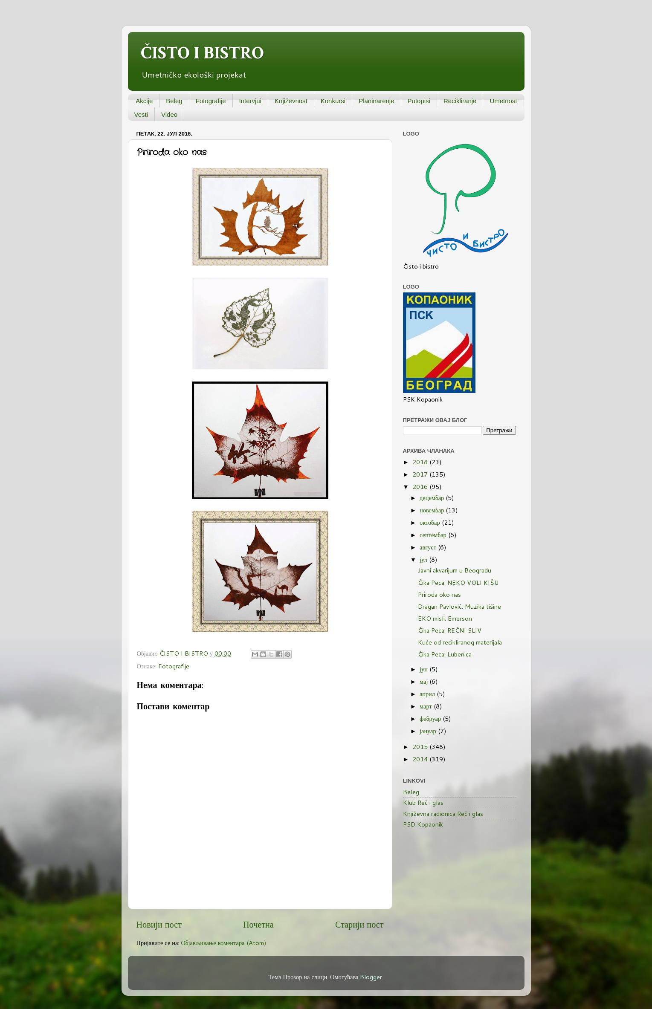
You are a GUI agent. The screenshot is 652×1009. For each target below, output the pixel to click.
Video (169, 114)
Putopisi (419, 100)
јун (424, 669)
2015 (420, 746)
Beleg (174, 100)
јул (424, 559)
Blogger (371, 976)
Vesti (141, 114)
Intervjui (250, 100)
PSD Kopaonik (423, 824)
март (427, 706)
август (429, 547)
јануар (429, 730)
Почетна (258, 924)
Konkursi (333, 100)
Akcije (144, 100)
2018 (420, 461)
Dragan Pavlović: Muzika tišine (459, 606)
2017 (420, 474)
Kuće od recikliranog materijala (460, 642)
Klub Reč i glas (423, 802)
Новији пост (159, 924)
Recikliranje (460, 100)
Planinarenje (376, 100)
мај (424, 681)
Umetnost (503, 100)
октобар (431, 522)
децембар (433, 497)
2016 (420, 486)
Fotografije (211, 100)
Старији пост (359, 924)
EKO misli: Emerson (445, 618)
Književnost (291, 100)
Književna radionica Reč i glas (443, 813)
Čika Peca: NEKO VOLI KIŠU (458, 582)
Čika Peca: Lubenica (445, 654)
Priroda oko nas (439, 594)
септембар (434, 534)
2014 (420, 759)
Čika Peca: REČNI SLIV (449, 630)
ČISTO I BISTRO (202, 53)
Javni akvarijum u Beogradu (454, 570)
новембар (433, 510)
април (428, 693)
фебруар (431, 718)
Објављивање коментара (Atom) (223, 942)
